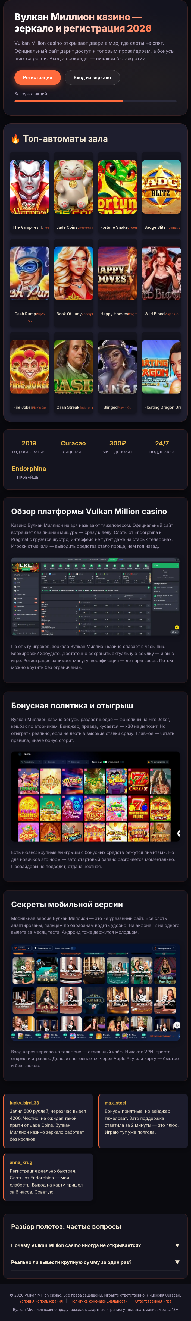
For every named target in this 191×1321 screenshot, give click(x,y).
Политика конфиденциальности (98, 1301)
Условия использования (41, 1301)
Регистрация (37, 77)
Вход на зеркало (92, 77)
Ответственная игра (153, 1301)
